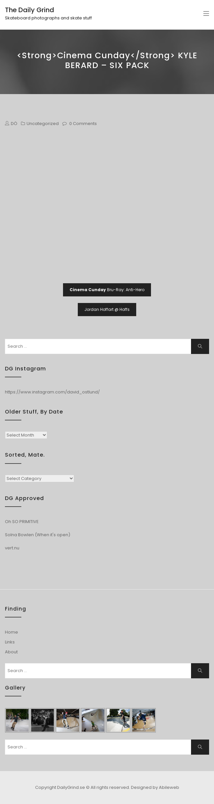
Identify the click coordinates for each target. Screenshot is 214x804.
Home (11, 632)
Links (10, 642)
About (11, 652)
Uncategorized (43, 123)
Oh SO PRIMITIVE (22, 521)
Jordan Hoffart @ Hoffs (107, 309)
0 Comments (83, 123)
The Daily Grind (29, 9)
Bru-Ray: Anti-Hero (107, 289)
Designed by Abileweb (155, 787)
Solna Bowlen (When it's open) (37, 535)
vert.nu (12, 548)
